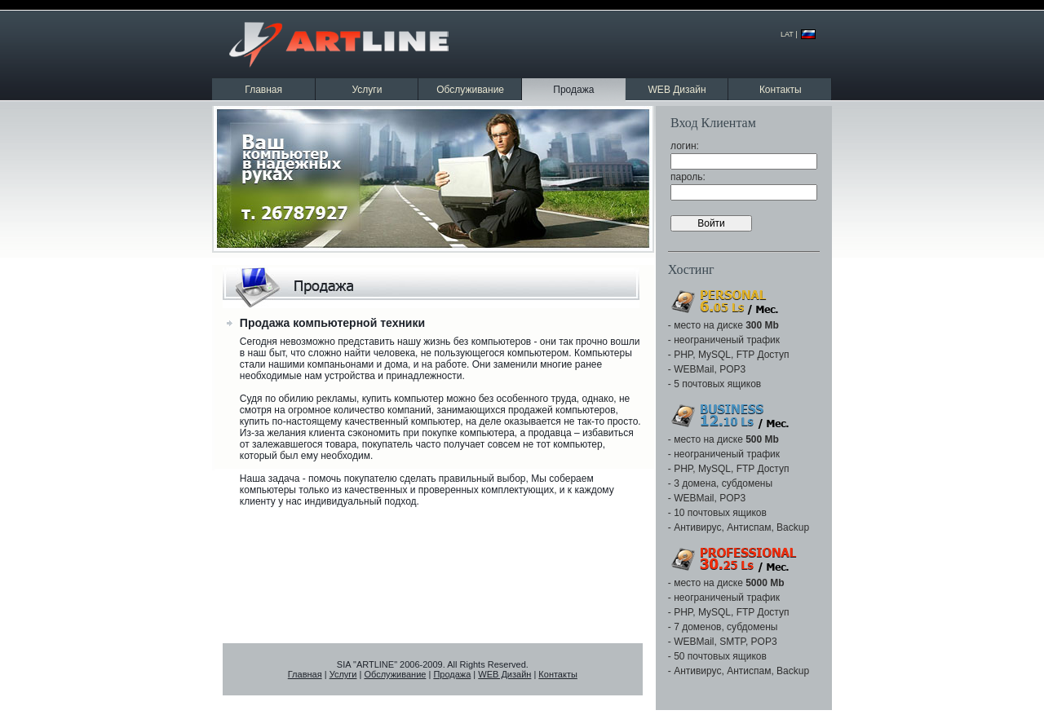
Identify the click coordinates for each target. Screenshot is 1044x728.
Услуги (367, 89)
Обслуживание (470, 89)
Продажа (452, 674)
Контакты (780, 89)
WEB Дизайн (677, 89)
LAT (787, 34)
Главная (263, 89)
